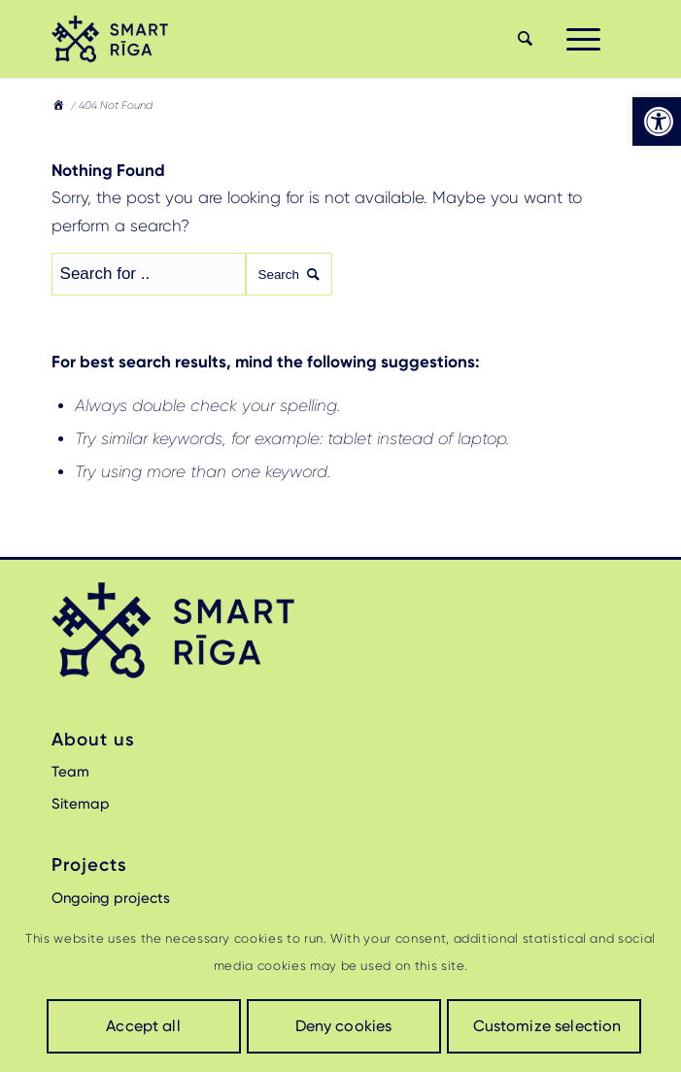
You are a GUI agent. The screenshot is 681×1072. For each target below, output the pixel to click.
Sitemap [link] (80, 804)
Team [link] (70, 771)
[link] (656, 121)
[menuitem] (522, 39)
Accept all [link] (143, 1026)
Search (289, 274)
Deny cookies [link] (343, 1026)
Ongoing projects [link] (110, 898)
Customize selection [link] (547, 1026)
